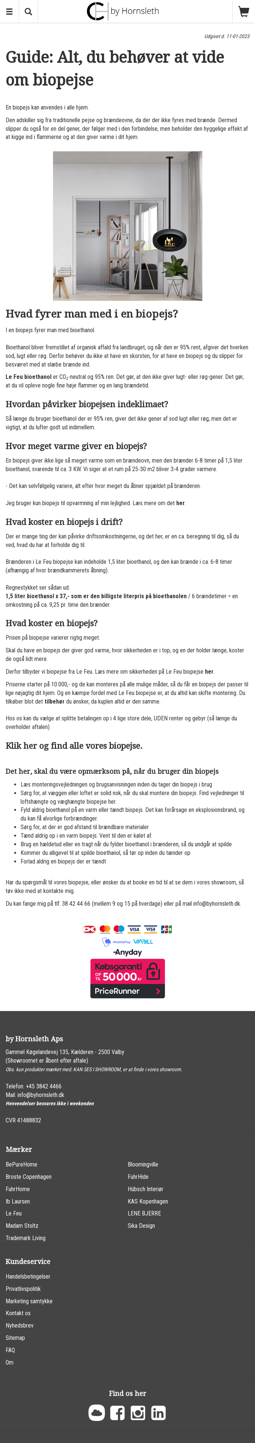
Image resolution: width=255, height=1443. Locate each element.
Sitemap (15, 1337)
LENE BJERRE (144, 1213)
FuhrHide (138, 1176)
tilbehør (54, 701)
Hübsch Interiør (146, 1189)
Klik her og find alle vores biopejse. (74, 746)
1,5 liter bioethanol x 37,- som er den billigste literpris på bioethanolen (96, 596)
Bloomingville (143, 1164)
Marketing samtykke (29, 1301)
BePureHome (21, 1164)
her (180, 503)
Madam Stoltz (22, 1225)
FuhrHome (18, 1189)
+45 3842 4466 (44, 1086)
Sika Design (141, 1225)
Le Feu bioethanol (29, 376)
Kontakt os (18, 1313)
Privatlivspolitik (23, 1288)
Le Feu (14, 1213)
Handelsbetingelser (28, 1276)
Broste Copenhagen (29, 1176)
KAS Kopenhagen (148, 1201)
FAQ (10, 1350)
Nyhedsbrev (20, 1325)
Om (9, 1362)
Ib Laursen (18, 1201)
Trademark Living (26, 1238)
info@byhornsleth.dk (41, 1095)
